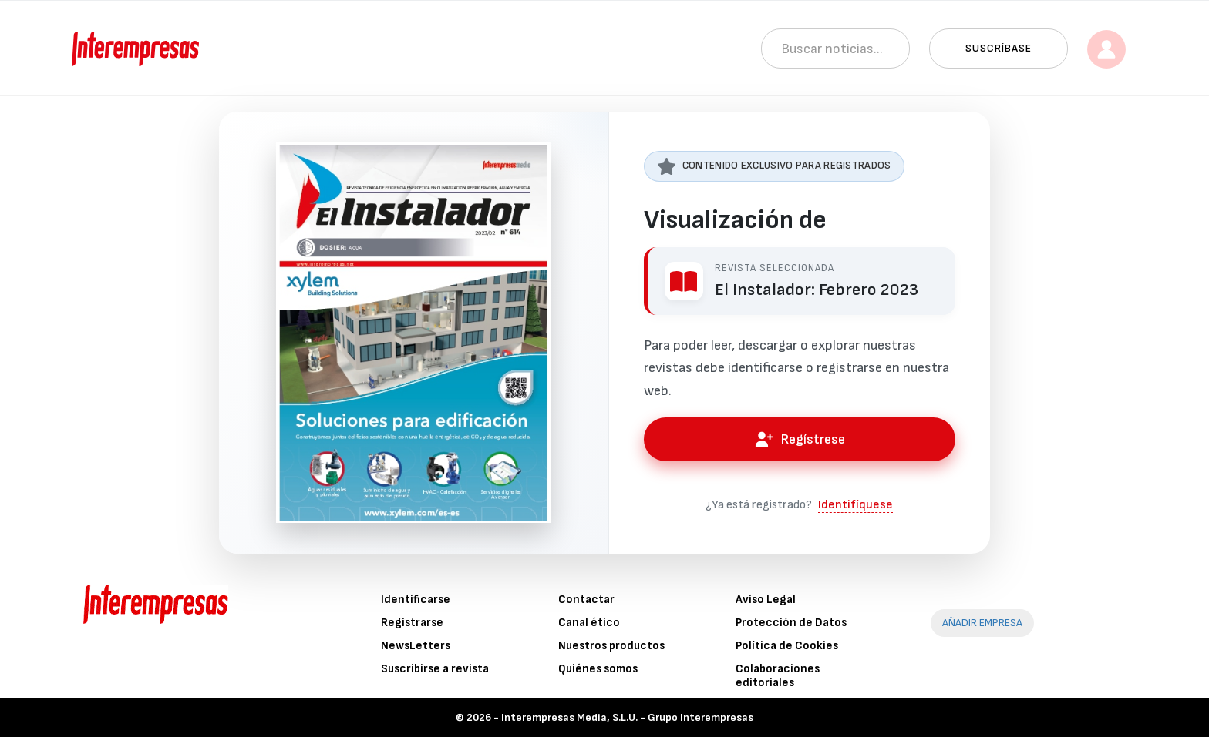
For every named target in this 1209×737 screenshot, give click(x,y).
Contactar (586, 599)
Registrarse (412, 622)
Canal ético (589, 622)
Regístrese (799, 439)
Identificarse (415, 599)
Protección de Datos (791, 622)
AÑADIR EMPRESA (982, 622)
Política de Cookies (787, 645)
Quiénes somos (598, 669)
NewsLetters (415, 645)
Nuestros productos (611, 645)
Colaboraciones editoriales (778, 676)
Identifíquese (855, 504)
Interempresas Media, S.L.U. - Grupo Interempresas (627, 717)
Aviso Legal (766, 599)
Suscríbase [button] (998, 48)
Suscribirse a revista (435, 669)
